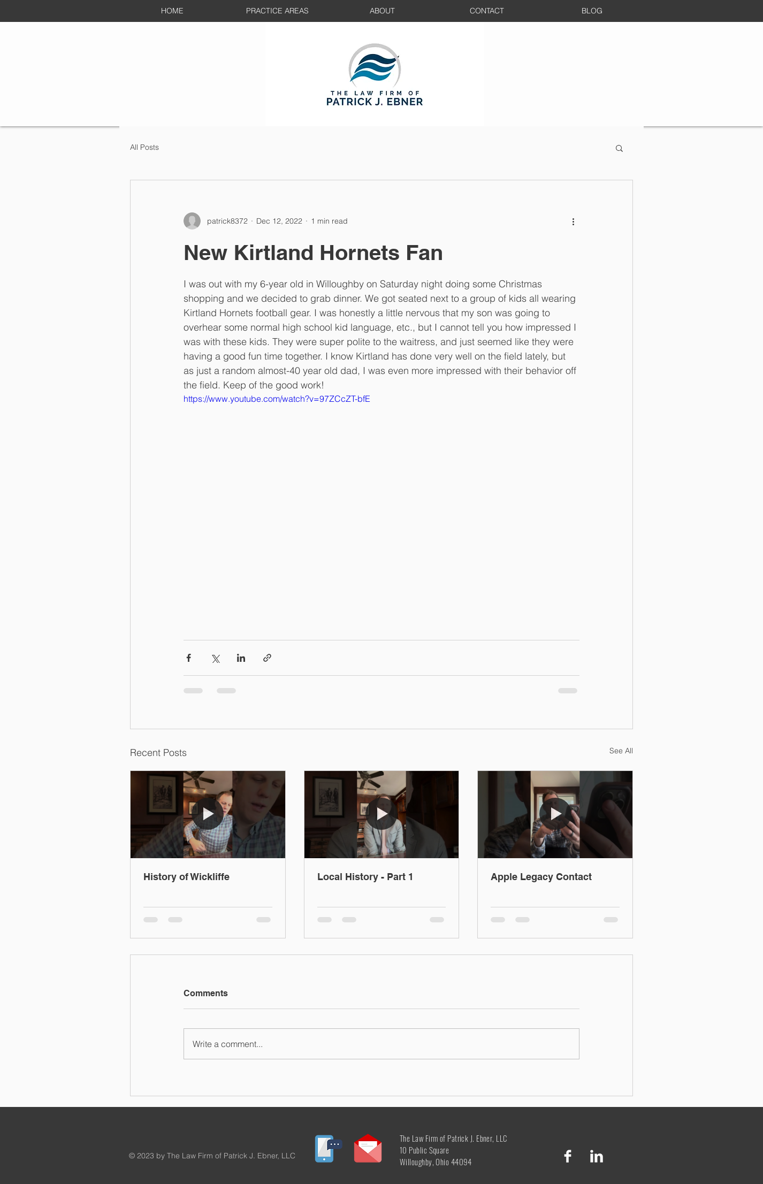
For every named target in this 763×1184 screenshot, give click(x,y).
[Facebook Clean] (567, 1156)
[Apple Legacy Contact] (555, 814)
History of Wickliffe (186, 876)
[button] (619, 147)
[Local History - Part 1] (381, 814)
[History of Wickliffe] (208, 814)
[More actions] (573, 221)
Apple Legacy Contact (541, 876)
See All (621, 750)
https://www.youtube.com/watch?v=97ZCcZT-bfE (277, 398)
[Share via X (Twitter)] (215, 658)
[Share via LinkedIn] (241, 658)
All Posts (144, 147)
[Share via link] (267, 658)
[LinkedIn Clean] (596, 1156)
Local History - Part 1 (365, 876)
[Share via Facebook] (189, 658)
